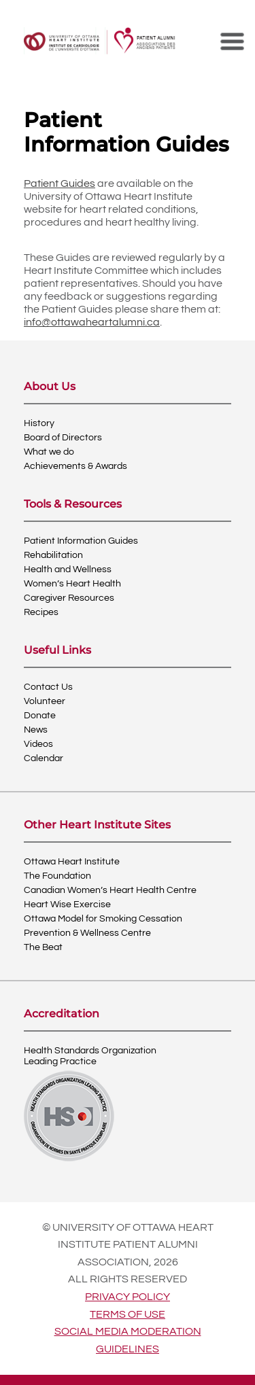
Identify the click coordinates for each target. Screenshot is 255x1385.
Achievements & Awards (75, 466)
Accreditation (61, 1014)
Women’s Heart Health (72, 584)
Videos (38, 744)
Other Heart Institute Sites (97, 825)
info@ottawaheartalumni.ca (92, 322)
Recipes (41, 612)
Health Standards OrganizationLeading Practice (90, 1056)
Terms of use (127, 1314)
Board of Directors (63, 437)
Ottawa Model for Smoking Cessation (103, 919)
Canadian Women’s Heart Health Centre (110, 890)
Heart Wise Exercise (67, 904)
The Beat (43, 947)
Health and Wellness (68, 569)
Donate (40, 715)
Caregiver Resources (69, 598)
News (36, 730)
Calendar (43, 758)
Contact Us (48, 687)
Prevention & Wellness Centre (87, 933)
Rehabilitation (53, 555)
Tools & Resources (73, 504)
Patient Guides (59, 183)
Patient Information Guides (81, 541)
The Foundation (57, 876)
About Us (49, 387)
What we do (49, 452)
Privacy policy (127, 1296)
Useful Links (57, 650)
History (39, 423)
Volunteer (44, 701)
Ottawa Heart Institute (72, 861)
